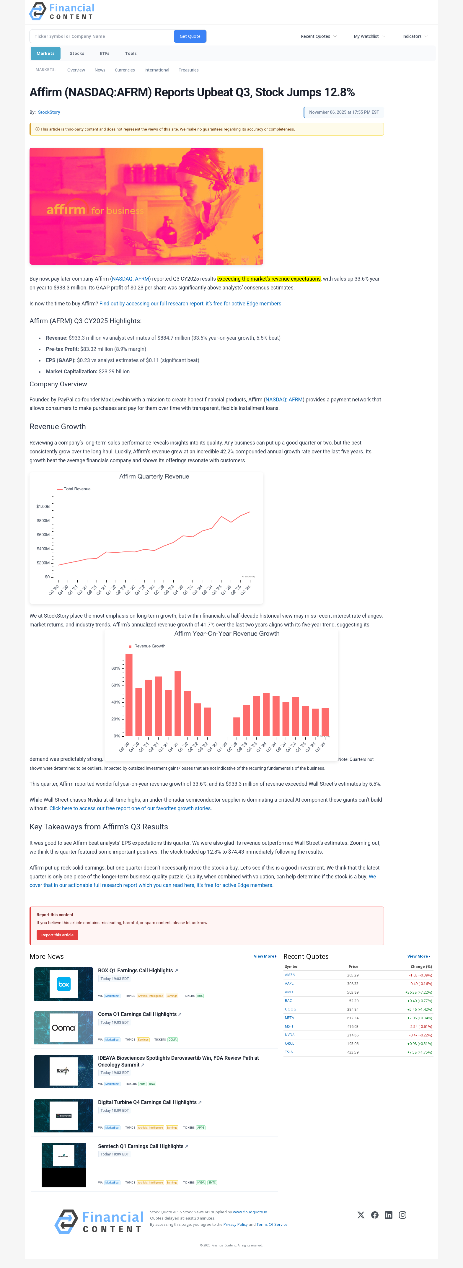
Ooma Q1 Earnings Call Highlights (140, 1017)
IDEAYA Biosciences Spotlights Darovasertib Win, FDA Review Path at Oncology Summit (179, 1065)
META (289, 1017)
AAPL (289, 983)
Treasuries (189, 70)
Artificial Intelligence (153, 996)
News (99, 70)
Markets (46, 53)
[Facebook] (375, 1230)
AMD (289, 991)
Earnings (176, 996)
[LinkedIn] (389, 1230)
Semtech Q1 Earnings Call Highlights (144, 1154)
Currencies (125, 70)
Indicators (412, 36)
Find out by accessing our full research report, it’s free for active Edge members (190, 304)
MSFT (289, 1026)
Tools (131, 53)
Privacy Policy (236, 1233)
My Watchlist (366, 36)
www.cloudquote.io (250, 1220)
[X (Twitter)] (361, 1230)
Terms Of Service (272, 1233)
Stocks (77, 53)
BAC (288, 1000)
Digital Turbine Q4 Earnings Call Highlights (150, 1108)
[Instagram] (403, 1230)
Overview (76, 70)
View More (264, 956)
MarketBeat (113, 996)
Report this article (57, 934)
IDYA (155, 1088)
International (156, 70)
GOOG (290, 1009)
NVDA (206, 1190)
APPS (205, 1133)
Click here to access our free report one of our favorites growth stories (130, 808)
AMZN (290, 974)
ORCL (289, 1043)
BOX (205, 996)
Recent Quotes (315, 36)
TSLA (289, 1051)
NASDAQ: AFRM (130, 279)
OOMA (176, 1041)
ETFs (105, 53)
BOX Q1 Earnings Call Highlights (139, 971)
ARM (144, 1088)
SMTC (218, 1190)
